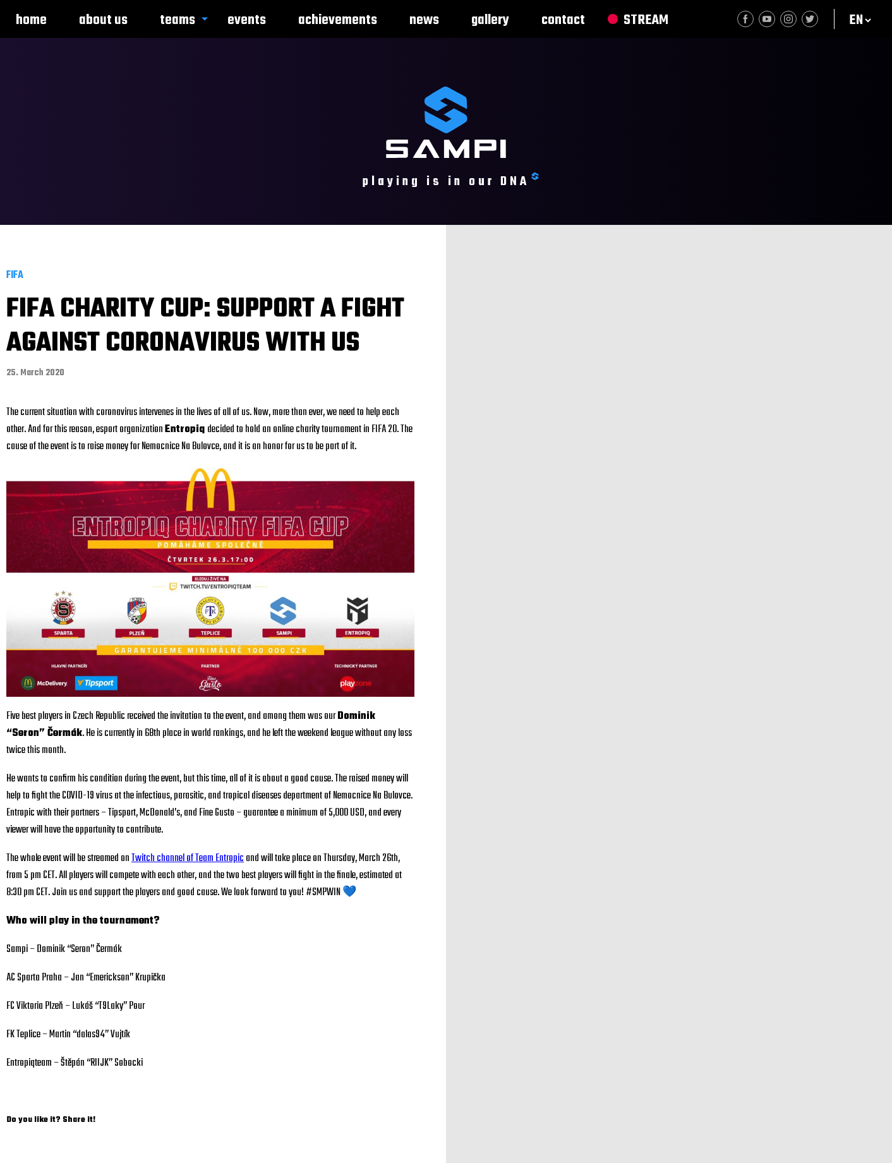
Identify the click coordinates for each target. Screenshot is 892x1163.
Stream (646, 20)
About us (103, 20)
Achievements (337, 20)
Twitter (810, 19)
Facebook (745, 19)
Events (246, 20)
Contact (563, 20)
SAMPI (446, 122)
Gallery (490, 20)
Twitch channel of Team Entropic (187, 858)
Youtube (767, 19)
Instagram (788, 19)
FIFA (14, 275)
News (424, 20)
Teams (177, 20)
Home (31, 20)
